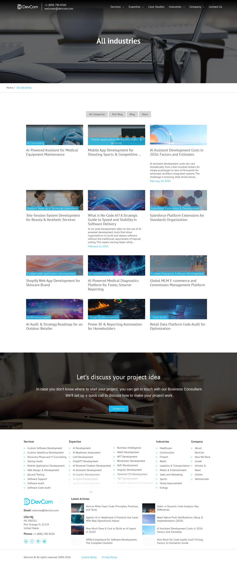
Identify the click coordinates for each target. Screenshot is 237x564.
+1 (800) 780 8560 (53, 5)
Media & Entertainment (173, 470)
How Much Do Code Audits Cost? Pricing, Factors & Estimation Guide (180, 541)
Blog (132, 114)
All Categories (97, 114)
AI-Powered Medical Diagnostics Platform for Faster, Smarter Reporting (113, 285)
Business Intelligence (129, 447)
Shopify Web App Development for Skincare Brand (53, 282)
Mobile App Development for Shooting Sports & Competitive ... (114, 152)
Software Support (37, 479)
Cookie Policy (89, 557)
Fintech (164, 457)
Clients (199, 474)
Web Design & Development (43, 470)
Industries (175, 7)
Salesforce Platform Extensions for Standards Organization (177, 217)
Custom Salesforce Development (45, 452)
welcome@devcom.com (56, 9)
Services (116, 7)
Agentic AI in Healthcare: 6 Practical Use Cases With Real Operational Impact (112, 519)
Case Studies (156, 7)
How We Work (202, 457)
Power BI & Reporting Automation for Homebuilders (115, 326)
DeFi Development (127, 465)
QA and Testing (35, 474)
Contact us (119, 408)
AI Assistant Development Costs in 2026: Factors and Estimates (176, 152)
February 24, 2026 (160, 181)
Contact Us (215, 7)
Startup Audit (35, 461)
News (145, 114)
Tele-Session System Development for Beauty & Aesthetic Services (53, 217)
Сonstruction (167, 452)
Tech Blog (117, 114)
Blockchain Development (131, 461)
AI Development (82, 448)
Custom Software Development (44, 448)
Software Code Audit (39, 487)
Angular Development (129, 469)
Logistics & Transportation (175, 465)
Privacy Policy (109, 557)
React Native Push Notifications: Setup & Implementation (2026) (180, 519)
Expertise (135, 7)
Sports (163, 479)
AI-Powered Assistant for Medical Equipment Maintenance (52, 152)
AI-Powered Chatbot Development (92, 465)
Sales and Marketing (171, 474)
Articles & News (200, 468)
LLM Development (83, 457)
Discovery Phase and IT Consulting (46, 457)
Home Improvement (171, 483)
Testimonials (202, 479)
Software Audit (35, 483)
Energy (164, 487)
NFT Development (127, 456)
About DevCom (199, 450)
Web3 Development (128, 452)
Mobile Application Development (46, 465)
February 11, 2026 (98, 246)
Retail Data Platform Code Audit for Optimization (177, 326)
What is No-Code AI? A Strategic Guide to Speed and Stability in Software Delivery (113, 219)
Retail (163, 461)
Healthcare (166, 448)
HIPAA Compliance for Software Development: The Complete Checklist (111, 541)
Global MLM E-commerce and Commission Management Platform (177, 282)
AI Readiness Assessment (87, 452)
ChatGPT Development (85, 461)
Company (196, 7)
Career (198, 461)
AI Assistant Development (87, 470)
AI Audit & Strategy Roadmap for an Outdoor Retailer (54, 326)
